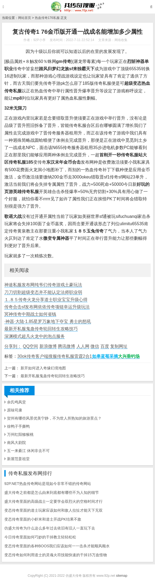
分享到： (13, 346)
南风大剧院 (16, 442)
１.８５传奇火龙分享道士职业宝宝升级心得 (45, 299)
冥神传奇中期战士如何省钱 (30, 314)
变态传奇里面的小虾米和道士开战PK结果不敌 (42, 519)
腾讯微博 (66, 346)
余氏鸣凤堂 (16, 402)
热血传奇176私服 (47, 18)
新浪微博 (48, 346)
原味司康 (14, 410)
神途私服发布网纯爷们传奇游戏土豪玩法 (43, 284)
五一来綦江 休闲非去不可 (28, 450)
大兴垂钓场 (129, 356)
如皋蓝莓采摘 (105, 356)
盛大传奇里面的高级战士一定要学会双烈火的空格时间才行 (53, 501)
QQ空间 (30, 346)
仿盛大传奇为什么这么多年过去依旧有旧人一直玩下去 (49, 528)
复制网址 (118, 346)
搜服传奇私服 (61, 356)
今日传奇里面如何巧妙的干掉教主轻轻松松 (40, 537)
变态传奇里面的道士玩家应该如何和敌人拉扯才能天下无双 (53, 510)
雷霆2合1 (83, 356)
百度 (104, 346)
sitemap (121, 576)
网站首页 (24, 18)
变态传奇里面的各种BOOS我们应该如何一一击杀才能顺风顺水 (57, 546)
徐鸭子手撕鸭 (18, 426)
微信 (94, 346)
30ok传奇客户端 (32, 356)
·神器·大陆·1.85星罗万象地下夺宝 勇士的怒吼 (47, 321)
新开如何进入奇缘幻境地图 (43, 368)
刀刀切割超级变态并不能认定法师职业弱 (43, 292)
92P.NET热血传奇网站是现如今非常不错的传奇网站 (47, 483)
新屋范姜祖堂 (18, 459)
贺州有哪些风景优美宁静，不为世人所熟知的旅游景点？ (54, 418)
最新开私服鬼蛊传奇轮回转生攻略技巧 (41, 328)
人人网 (82, 346)
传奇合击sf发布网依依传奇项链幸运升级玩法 (47, 307)
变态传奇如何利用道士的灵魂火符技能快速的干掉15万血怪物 (55, 555)
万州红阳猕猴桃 (20, 434)
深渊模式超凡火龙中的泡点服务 (34, 336)
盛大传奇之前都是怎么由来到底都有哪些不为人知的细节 (51, 492)
